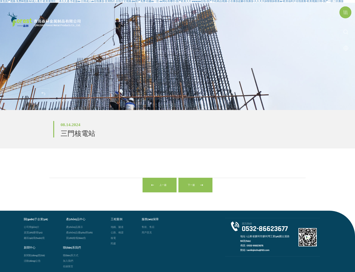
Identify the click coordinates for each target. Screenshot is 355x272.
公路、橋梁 (117, 232)
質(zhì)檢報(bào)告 (76, 238)
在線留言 (68, 266)
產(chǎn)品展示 (74, 227)
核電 (113, 238)
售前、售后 (148, 227)
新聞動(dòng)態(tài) (34, 255)
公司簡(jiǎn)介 (31, 227)
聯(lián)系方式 (70, 255)
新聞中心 (30, 247)
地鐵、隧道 (117, 227)
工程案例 (116, 219)
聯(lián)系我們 (72, 247)
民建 (113, 243)
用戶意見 (147, 232)
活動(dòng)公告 (32, 261)
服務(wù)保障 (150, 219)
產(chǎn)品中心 (75, 219)
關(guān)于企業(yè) (36, 219)
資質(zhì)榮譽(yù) (33, 232)
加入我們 (68, 261)
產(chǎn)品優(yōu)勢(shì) (79, 232)
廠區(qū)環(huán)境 (34, 238)
